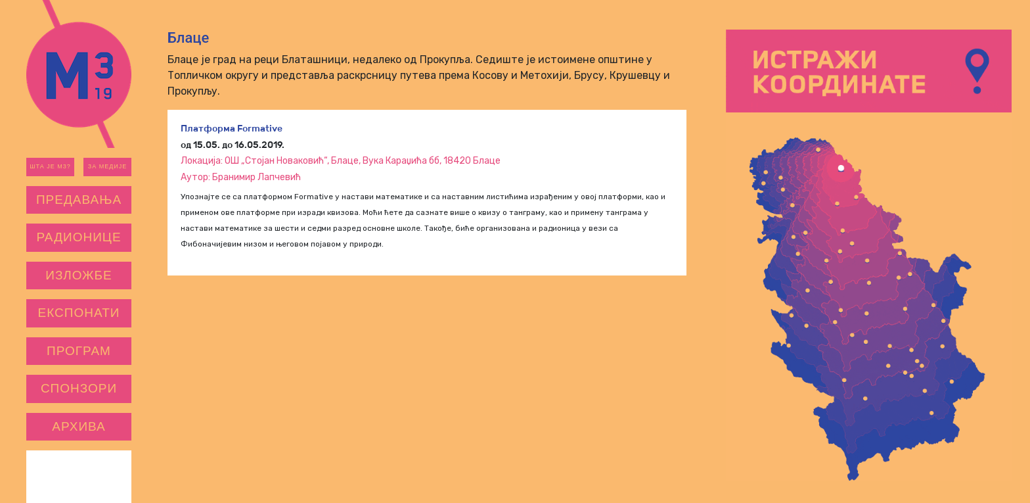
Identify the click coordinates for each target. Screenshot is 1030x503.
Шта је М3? (50, 166)
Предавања (79, 199)
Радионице (78, 237)
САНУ (105, 476)
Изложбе (78, 275)
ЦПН (52, 476)
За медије (107, 166)
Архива (79, 426)
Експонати (79, 313)
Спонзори (79, 388)
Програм (79, 351)
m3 (78, 74)
